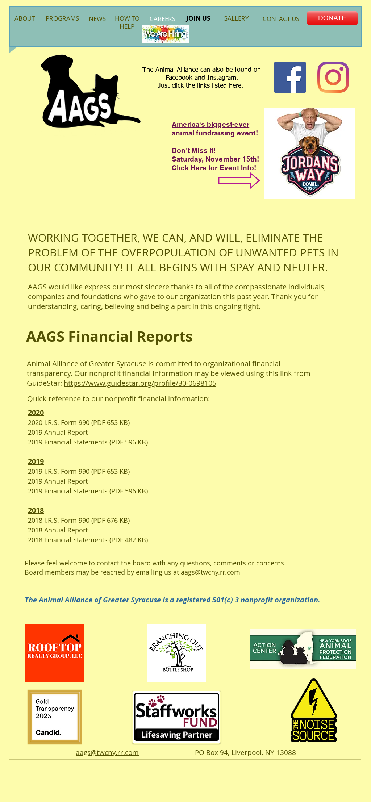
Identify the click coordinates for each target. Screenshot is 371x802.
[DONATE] (332, 18)
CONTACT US (281, 18)
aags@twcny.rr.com (210, 572)
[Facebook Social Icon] (290, 77)
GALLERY (236, 18)
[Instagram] (333, 77)
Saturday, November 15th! (215, 159)
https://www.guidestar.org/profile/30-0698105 (140, 383)
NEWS (97, 18)
